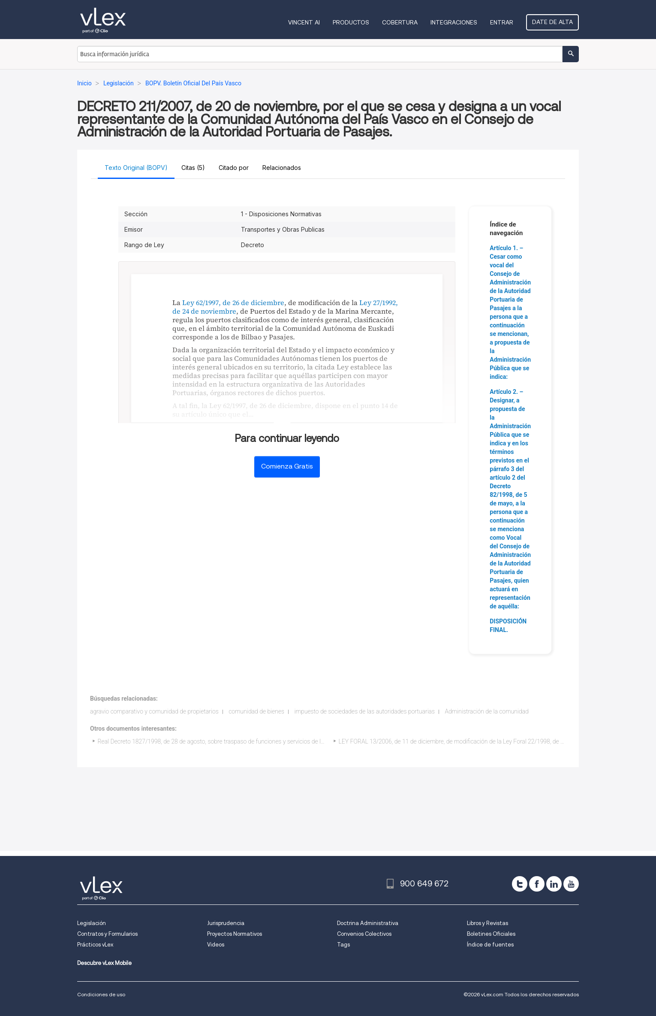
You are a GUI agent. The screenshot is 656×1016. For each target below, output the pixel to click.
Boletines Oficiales (491, 934)
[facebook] (537, 884)
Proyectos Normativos (234, 934)
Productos (351, 22)
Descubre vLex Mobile (104, 963)
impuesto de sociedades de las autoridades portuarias (365, 711)
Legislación (91, 923)
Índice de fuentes (490, 944)
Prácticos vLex (95, 944)
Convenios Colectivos (364, 934)
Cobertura (400, 22)
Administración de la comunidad (487, 711)
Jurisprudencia (225, 923)
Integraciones (453, 22)
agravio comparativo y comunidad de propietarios (154, 711)
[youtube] (571, 884)
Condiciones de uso (101, 994)
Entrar (501, 22)
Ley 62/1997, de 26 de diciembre (233, 302)
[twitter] (519, 884)
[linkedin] (554, 884)
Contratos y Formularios (107, 934)
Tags (343, 944)
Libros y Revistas (487, 923)
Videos (215, 944)
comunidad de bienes (256, 711)
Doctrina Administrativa (367, 923)
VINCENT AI (304, 22)
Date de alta (552, 21)
